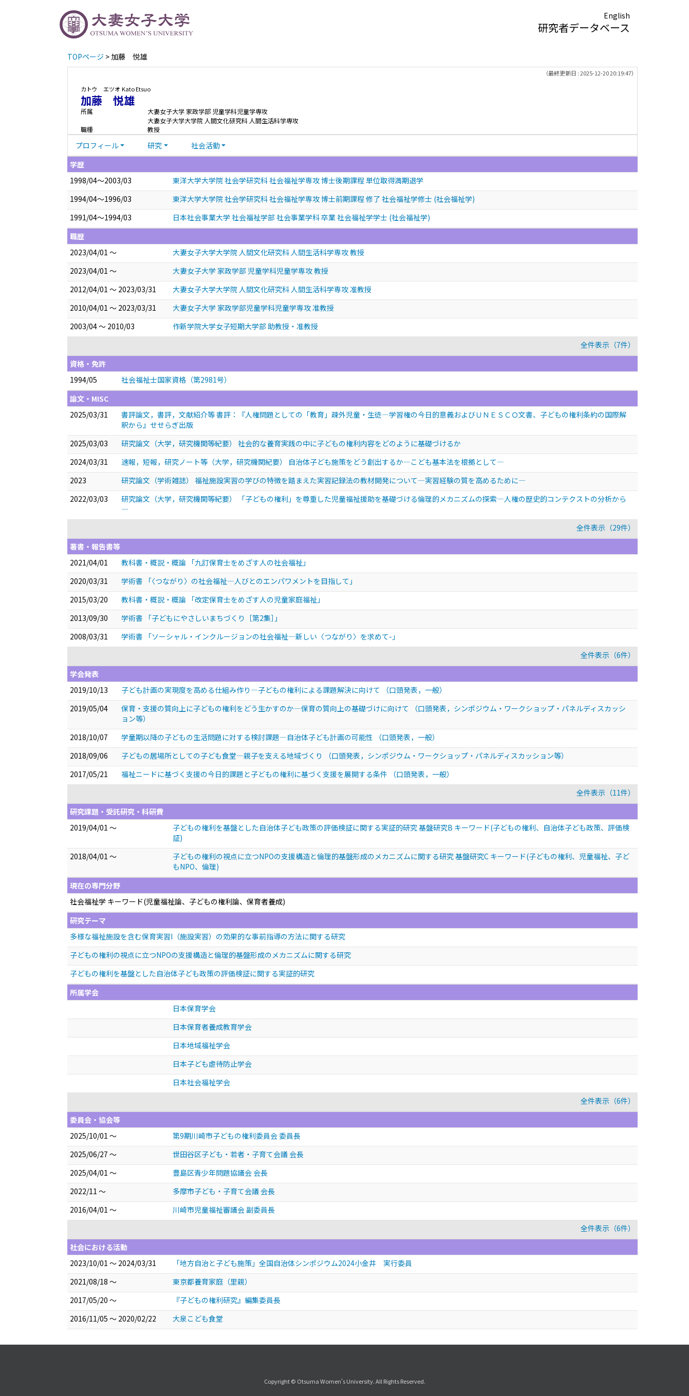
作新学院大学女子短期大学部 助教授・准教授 (245, 326)
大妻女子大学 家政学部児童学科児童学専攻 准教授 (253, 308)
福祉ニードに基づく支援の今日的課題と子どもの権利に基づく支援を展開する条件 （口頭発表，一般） (287, 774)
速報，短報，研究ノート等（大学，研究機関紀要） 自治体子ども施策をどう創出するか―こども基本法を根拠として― (312, 462)
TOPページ (85, 56)
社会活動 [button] (205, 145)
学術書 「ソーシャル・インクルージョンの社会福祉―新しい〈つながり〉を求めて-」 (260, 636)
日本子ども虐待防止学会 (212, 1064)
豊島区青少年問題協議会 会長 (220, 1172)
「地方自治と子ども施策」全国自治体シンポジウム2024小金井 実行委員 (292, 1263)
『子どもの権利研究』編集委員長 (227, 1300)
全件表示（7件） (608, 344)
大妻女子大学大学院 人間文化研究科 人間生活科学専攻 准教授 (272, 289)
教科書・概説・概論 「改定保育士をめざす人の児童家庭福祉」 (222, 599)
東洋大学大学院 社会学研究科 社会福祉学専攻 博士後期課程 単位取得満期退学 (298, 180)
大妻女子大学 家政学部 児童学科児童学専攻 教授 (250, 271)
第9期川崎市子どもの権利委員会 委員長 (237, 1135)
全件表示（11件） (605, 792)
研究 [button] (154, 145)
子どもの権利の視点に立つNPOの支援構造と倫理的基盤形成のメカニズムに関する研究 (210, 955)
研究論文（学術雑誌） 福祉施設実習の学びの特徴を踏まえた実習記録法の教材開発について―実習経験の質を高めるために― (323, 480)
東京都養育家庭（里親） (212, 1281)
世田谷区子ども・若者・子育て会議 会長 (238, 1154)
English (617, 15)
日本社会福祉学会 (201, 1082)
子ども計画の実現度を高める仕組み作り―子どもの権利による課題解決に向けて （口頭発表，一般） (283, 690)
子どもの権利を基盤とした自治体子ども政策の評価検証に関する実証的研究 (192, 973)
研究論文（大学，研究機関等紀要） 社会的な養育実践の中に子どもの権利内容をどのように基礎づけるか (291, 443)
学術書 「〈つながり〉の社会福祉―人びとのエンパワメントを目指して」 (239, 581)
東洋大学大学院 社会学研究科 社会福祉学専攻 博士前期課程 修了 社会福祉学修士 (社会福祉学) (324, 199)
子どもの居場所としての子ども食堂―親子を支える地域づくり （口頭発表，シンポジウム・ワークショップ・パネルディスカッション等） (344, 755)
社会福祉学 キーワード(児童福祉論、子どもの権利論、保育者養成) (177, 901)
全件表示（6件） (608, 655)
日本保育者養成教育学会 (212, 1027)
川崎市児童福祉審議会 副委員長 (224, 1209)
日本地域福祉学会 (201, 1045)
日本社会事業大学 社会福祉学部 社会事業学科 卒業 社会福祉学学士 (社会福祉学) (301, 217)
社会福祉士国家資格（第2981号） (176, 379)
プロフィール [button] (97, 145)
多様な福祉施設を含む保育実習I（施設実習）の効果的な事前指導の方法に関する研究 (207, 936)
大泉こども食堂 (198, 1318)
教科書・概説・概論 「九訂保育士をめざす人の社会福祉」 (215, 562)
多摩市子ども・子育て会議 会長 (224, 1191)
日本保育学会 (194, 1008)
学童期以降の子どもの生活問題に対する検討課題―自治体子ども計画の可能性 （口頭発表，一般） (280, 737)
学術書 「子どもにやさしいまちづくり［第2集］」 (201, 618)
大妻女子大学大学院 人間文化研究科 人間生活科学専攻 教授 (268, 252)
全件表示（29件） (605, 527)
